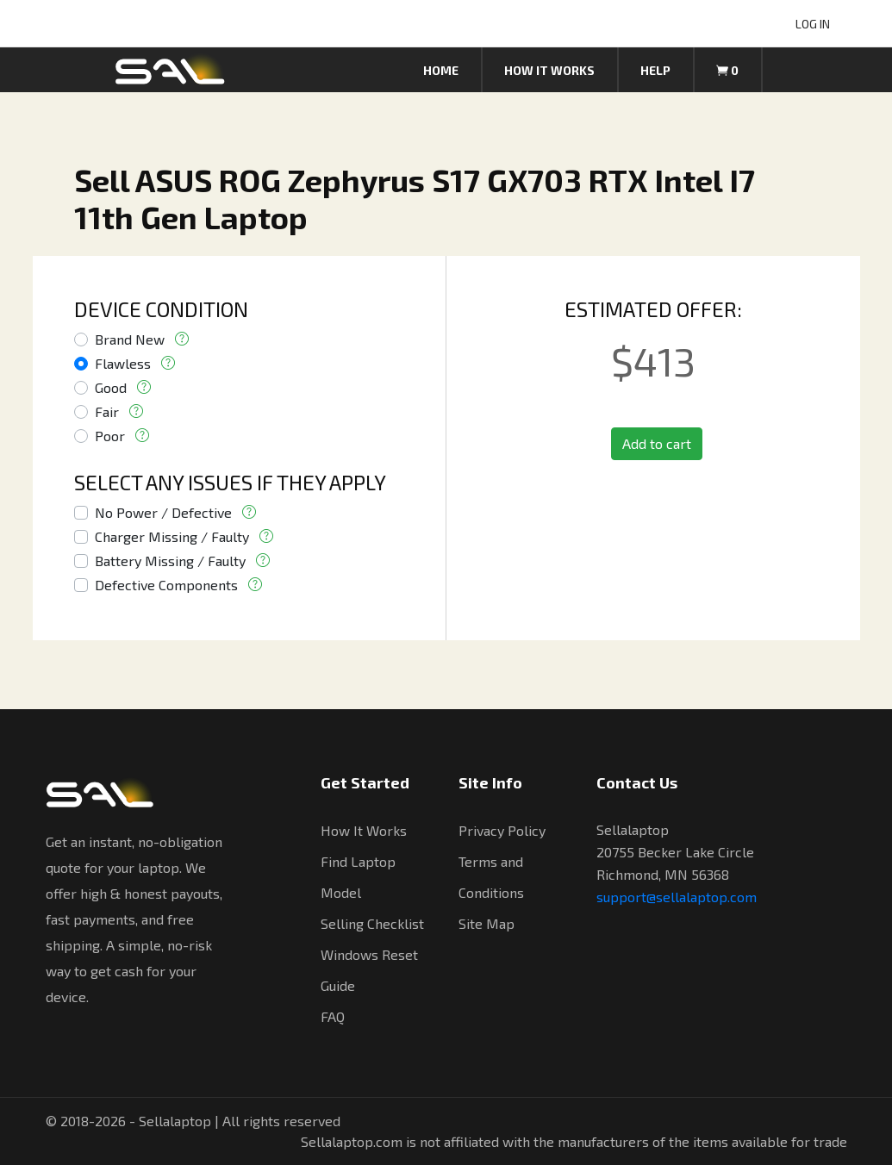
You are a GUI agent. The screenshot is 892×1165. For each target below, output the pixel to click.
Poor (110, 435)
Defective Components (166, 584)
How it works (549, 70)
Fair (107, 411)
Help (655, 70)
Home (440, 70)
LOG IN (812, 23)
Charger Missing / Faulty (172, 536)
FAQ (333, 1016)
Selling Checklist (372, 923)
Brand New (130, 339)
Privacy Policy (502, 830)
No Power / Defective (163, 512)
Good (111, 387)
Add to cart (656, 443)
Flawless (123, 363)
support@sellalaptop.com (676, 896)
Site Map (486, 923)
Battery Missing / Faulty (170, 560)
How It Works (364, 830)
